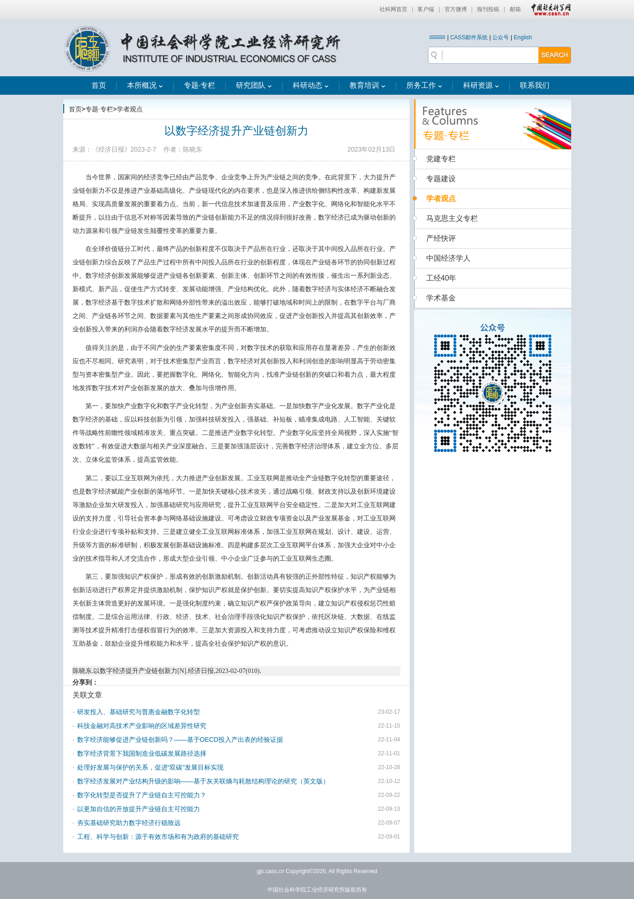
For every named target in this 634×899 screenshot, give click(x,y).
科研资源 (481, 85)
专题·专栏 (199, 85)
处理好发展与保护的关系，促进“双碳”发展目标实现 (150, 767)
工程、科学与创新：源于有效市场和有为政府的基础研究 (158, 836)
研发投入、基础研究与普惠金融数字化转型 (138, 712)
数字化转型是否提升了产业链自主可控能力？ (141, 795)
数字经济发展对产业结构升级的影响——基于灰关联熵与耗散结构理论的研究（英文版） (203, 781)
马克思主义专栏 (452, 218)
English (523, 37)
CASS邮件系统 (469, 37)
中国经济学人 (448, 258)
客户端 (425, 9)
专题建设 (441, 179)
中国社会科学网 (549, 9)
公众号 (500, 37)
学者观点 (130, 109)
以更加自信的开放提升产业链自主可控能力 (138, 809)
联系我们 (534, 85)
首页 (98, 85)
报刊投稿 (488, 9)
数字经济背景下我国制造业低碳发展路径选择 (141, 753)
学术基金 (441, 298)
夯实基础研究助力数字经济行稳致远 (129, 822)
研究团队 (254, 85)
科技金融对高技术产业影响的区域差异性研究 (141, 725)
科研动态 (311, 85)
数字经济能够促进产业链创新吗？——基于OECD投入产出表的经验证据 (180, 739)
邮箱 (515, 9)
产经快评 (441, 238)
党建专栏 (441, 159)
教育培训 (368, 85)
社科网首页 (393, 9)
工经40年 (441, 278)
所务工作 (424, 85)
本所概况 (145, 85)
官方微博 (456, 9)
